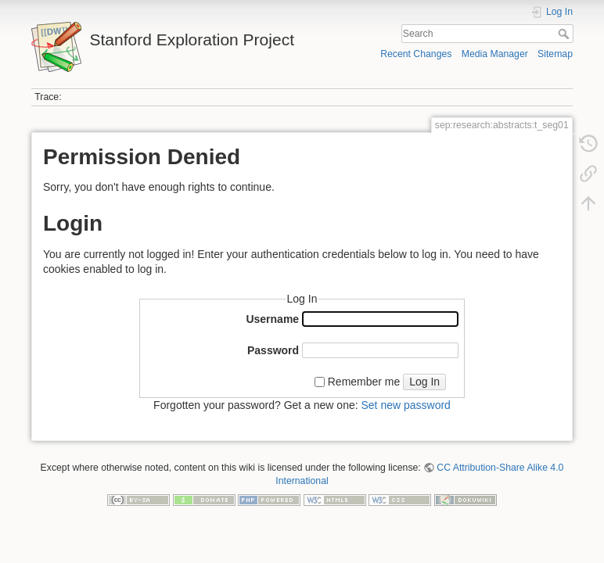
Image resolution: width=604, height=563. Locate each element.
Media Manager (495, 53)
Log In (424, 381)
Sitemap (555, 53)
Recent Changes (415, 53)
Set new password (405, 405)
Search (565, 33)
